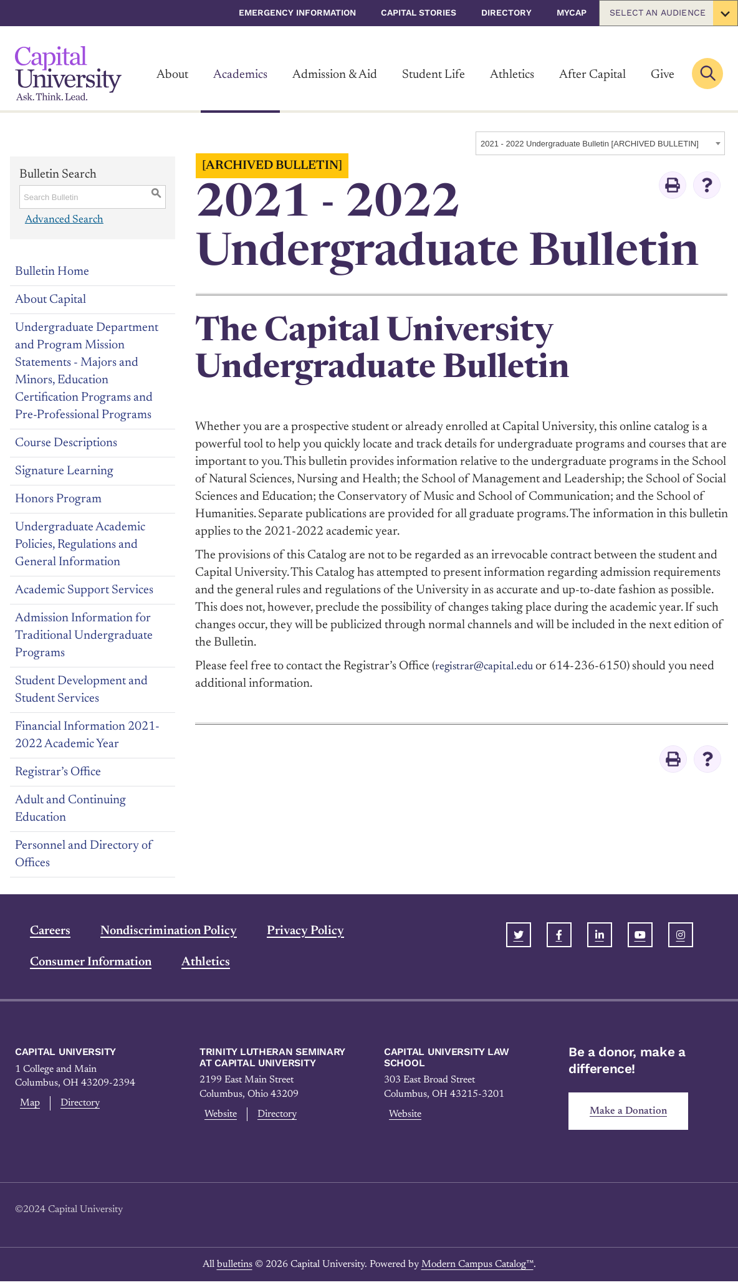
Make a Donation (633, 1113)
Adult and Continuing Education (70, 809)
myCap (572, 12)
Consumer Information (76, 962)
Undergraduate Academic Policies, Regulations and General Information (80, 544)
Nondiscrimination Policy (153, 931)
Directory (506, 12)
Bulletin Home (52, 271)
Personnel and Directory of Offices (83, 854)
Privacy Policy (290, 931)
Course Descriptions (66, 443)
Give (662, 75)
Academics (240, 75)
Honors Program (58, 499)
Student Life (433, 75)
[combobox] (600, 143)
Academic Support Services (84, 590)
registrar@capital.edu (489, 666)
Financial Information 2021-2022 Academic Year (87, 735)
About (172, 75)
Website (219, 1116)
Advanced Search (63, 219)
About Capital (50, 300)
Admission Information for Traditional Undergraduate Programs (84, 635)
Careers (35, 931)
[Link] (68, 73)
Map (27, 1105)
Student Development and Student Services (81, 690)
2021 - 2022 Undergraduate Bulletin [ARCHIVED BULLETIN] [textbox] (590, 143)
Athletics (512, 75)
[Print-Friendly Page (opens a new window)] (672, 185)
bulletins (234, 1268)
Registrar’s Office (58, 772)
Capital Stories (418, 12)
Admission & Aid (334, 75)
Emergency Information (297, 12)
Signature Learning (64, 471)
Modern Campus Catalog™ (477, 1268)
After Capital (592, 75)
